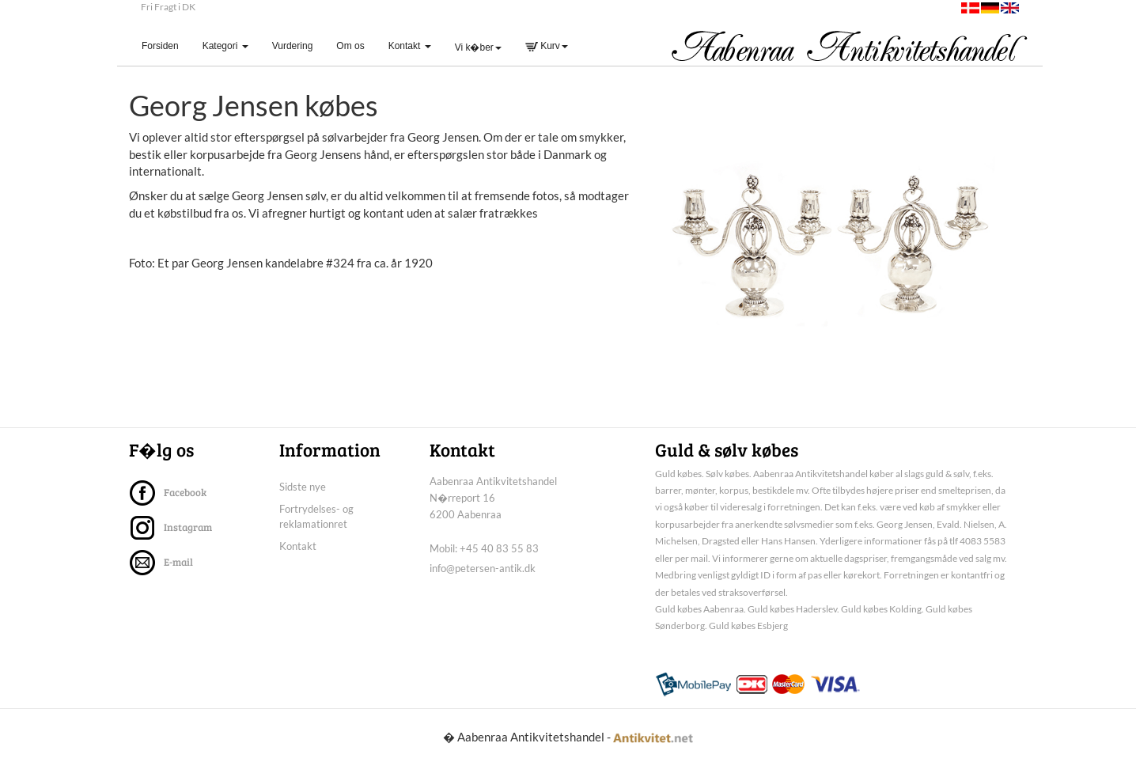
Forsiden (166, 45)
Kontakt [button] (409, 45)
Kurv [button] (546, 45)
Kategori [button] (225, 45)
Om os (350, 45)
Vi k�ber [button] (478, 47)
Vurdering (292, 45)
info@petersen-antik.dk (483, 584)
